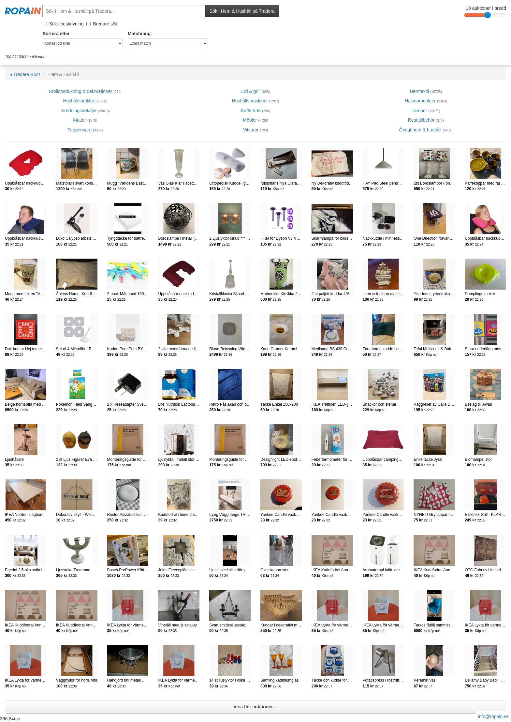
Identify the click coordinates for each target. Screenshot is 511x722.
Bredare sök (101, 23)
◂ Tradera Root (25, 74)
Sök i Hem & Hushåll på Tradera (242, 11)
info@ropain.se (493, 716)
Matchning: (140, 33)
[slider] (487, 15)
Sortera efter (56, 33)
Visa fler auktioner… (255, 706)
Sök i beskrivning (63, 23)
